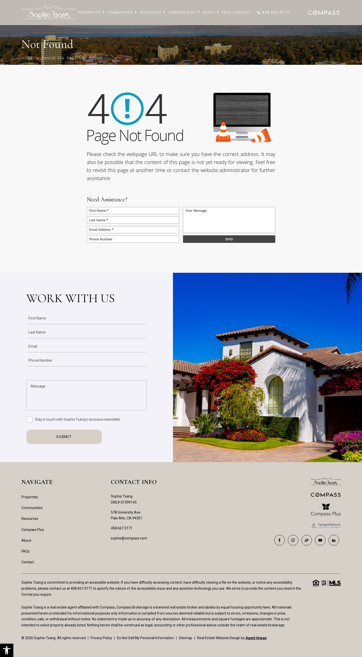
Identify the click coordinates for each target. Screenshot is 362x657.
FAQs (226, 12)
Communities (122, 12)
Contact (242, 12)
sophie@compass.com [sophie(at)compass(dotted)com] (129, 538)
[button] (6, 650)
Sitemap (185, 638)
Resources (153, 12)
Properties (91, 12)
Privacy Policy (101, 638)
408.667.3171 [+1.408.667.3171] (121, 528)
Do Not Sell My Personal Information (145, 638)
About (211, 12)
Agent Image (256, 638)
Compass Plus (184, 12)
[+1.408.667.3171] (273, 12)
